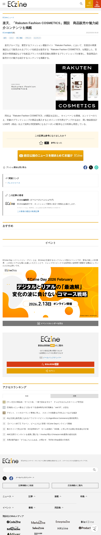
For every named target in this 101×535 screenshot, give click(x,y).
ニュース (8, 496)
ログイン (50, 371)
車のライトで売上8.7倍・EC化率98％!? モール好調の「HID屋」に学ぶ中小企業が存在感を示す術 (48, 429)
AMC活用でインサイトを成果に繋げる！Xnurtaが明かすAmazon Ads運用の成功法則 (41, 434)
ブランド (28, 38)
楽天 (5, 38)
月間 (74, 396)
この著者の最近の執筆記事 (28, 211)
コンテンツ (37, 38)
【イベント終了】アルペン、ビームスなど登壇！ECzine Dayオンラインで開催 (39, 424)
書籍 (32, 507)
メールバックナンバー (50, 357)
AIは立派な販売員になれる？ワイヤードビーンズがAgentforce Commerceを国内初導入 (43, 418)
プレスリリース (13, 183)
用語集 (59, 507)
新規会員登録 (49, 364)
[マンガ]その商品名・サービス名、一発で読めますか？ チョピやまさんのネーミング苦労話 (45, 402)
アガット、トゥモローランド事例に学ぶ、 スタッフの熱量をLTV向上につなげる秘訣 (42, 413)
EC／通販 (19, 38)
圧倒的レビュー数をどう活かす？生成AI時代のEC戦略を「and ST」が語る (38, 407)
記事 (32, 496)
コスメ (11, 38)
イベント (8, 507)
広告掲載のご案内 (75, 485)
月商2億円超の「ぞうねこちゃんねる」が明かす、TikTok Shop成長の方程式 (38, 440)
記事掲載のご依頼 (26, 485)
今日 (26, 396)
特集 (84, 496)
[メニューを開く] (4, 4)
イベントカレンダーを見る (50, 323)
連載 (58, 496)
